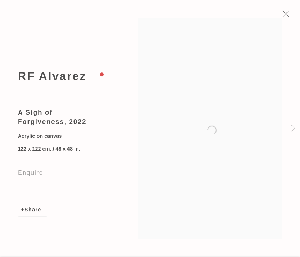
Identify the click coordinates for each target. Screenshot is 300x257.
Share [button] (33, 211)
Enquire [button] (30, 174)
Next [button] (293, 128)
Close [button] (288, 16)
